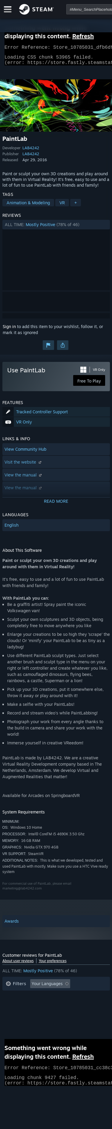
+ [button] (75, 206)
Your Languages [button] (47, 987)
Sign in (9, 330)
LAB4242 (30, 151)
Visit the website (23, 465)
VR (62, 206)
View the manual (23, 478)
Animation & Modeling (28, 206)
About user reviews (18, 964)
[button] (56, 228)
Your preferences (53, 964)
